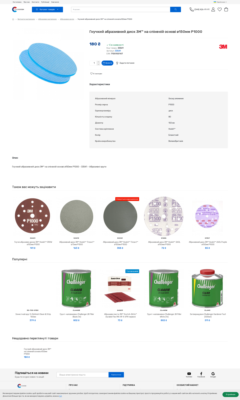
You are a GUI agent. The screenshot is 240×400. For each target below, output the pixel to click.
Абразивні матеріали (47, 19)
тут (60, 396)
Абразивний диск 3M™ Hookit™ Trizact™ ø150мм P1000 (120, 237)
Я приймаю (230, 394)
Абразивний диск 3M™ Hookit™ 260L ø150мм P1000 (164, 237)
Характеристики (99, 85)
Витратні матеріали (26, 19)
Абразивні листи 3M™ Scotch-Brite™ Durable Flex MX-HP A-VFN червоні (120, 309)
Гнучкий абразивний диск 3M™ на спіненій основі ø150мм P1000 (37, 345)
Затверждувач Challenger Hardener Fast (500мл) (208, 309)
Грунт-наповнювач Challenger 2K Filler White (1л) (164, 309)
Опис (15, 155)
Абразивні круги (67, 19)
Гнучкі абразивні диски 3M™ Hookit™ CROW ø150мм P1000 (33, 237)
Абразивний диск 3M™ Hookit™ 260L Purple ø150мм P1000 (208, 237)
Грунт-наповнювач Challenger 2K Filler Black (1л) (77, 309)
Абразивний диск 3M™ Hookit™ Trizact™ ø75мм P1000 (76, 237)
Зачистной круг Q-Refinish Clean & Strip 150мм (33, 309)
